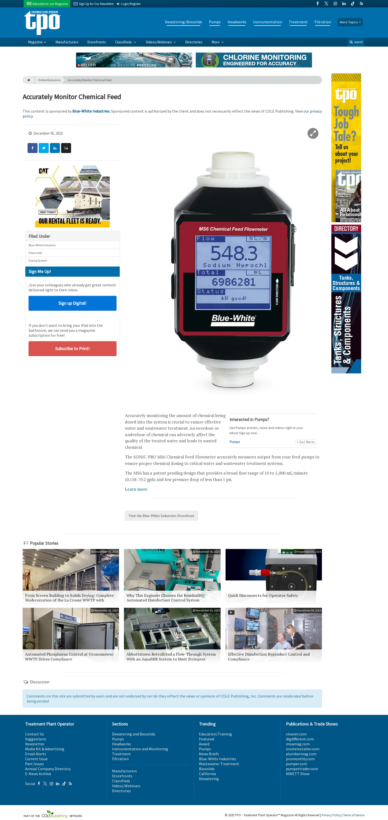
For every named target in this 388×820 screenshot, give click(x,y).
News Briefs (209, 753)
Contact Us (34, 733)
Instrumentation (267, 21)
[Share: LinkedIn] (55, 148)
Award (204, 743)
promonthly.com (300, 758)
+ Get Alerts (306, 442)
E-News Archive (38, 773)
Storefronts (96, 42)
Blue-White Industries (91, 111)
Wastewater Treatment (219, 763)
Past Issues (34, 763)
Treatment (298, 21)
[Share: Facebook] (33, 148)
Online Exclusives (49, 80)
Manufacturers (66, 42)
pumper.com (296, 763)
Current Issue (36, 758)
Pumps (215, 21)
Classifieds (124, 42)
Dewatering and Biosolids (133, 733)
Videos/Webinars (159, 42)
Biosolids (207, 768)
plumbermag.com (301, 753)
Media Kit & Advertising (44, 748)
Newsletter (34, 743)
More (216, 42)
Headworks (237, 21)
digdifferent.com (300, 738)
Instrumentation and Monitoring (140, 748)
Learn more (136, 489)
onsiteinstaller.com (302, 748)
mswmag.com (298, 743)
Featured (206, 738)
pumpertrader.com (302, 768)
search (356, 42)
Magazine (35, 42)
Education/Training (215, 733)
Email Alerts (35, 753)
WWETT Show (298, 773)
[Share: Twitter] (44, 148)
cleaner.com (296, 733)
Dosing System (38, 260)
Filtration (322, 21)
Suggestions (35, 738)
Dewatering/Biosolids (183, 21)
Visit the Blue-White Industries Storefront (161, 515)
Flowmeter (35, 253)
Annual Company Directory (48, 768)
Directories (193, 42)
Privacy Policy (331, 815)
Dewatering (209, 778)
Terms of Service (353, 815)
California (207, 773)
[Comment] (66, 148)
